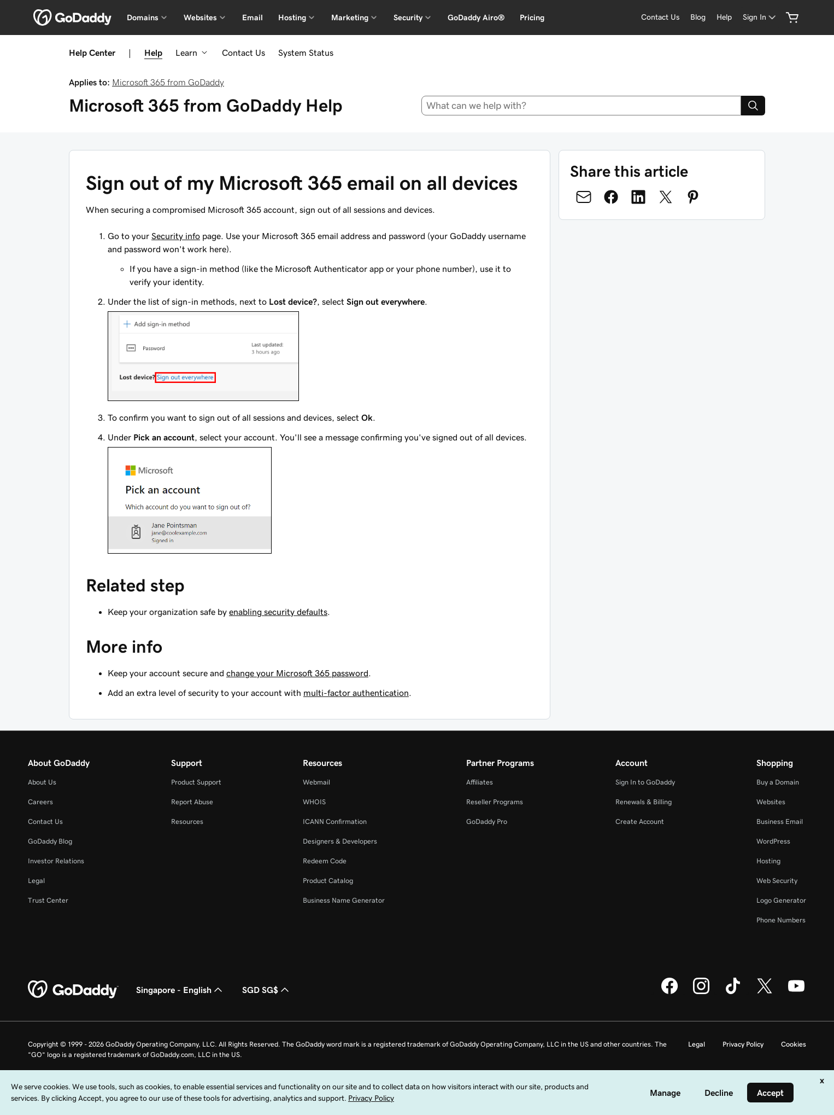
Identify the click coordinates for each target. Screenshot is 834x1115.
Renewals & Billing (643, 801)
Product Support (196, 782)
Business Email (779, 821)
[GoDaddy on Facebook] (669, 992)
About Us (42, 782)
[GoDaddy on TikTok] (733, 992)
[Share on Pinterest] (693, 196)
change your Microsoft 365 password (297, 673)
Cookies (793, 1044)
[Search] (753, 105)
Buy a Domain (777, 782)
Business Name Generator (344, 900)
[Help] (724, 17)
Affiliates (479, 782)
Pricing (532, 17)
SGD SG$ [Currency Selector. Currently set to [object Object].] (266, 989)
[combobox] (581, 106)
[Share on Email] (583, 196)
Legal (36, 880)
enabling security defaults (278, 611)
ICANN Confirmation (335, 821)
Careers (40, 801)
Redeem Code (324, 860)
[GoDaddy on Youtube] (796, 992)
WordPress (773, 841)
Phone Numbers (781, 920)
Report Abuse (192, 801)
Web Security (776, 880)
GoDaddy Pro (486, 821)
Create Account (639, 821)
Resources (187, 821)
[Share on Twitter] (665, 196)
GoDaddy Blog (50, 841)
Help (153, 52)
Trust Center (48, 900)
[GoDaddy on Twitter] (764, 992)
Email (252, 17)
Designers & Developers (340, 841)
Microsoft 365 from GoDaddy (168, 82)
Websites (770, 801)
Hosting (768, 860)
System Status (305, 52)
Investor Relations (56, 860)
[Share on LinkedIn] (638, 196)
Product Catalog (328, 880)
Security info (175, 235)
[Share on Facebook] (611, 196)
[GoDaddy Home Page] (73, 989)
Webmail (316, 782)
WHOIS (314, 801)
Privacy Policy (743, 1044)
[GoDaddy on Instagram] (701, 992)
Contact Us (243, 52)
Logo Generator (781, 900)
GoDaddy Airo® (476, 17)
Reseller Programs (494, 801)
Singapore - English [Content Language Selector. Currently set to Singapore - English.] (180, 989)
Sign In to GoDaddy (645, 782)
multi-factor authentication (356, 692)
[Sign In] (760, 17)
